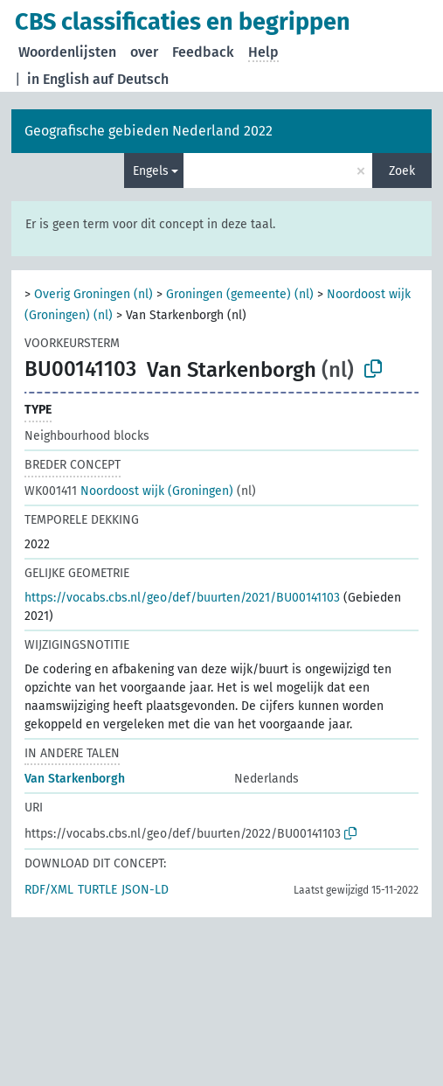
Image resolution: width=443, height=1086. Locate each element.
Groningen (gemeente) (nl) (240, 294)
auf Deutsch (131, 79)
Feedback (203, 52)
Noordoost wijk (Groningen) (128, 491)
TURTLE (97, 889)
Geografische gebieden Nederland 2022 (148, 130)
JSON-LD (145, 889)
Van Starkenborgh (74, 778)
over (144, 52)
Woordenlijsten (67, 52)
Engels (151, 171)
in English (58, 79)
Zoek (402, 171)
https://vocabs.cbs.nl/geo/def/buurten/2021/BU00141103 (182, 597)
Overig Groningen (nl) (93, 294)
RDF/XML (48, 889)
